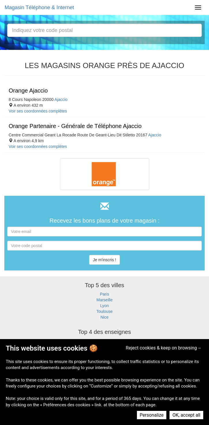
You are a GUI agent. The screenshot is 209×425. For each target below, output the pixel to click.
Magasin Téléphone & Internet (39, 7)
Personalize (152, 415)
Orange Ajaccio (28, 90)
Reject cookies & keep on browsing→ (164, 348)
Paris (104, 294)
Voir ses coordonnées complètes (38, 111)
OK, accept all (186, 415)
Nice (104, 317)
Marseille (104, 300)
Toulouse (104, 311)
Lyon (104, 305)
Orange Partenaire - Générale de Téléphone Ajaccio (75, 126)
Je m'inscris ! (104, 259)
